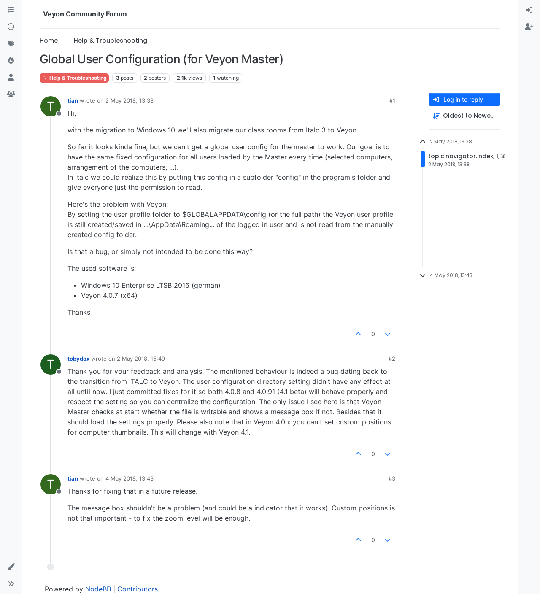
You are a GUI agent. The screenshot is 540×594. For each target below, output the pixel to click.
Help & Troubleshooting (74, 78)
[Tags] (11, 44)
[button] (11, 567)
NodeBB (98, 589)
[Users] (11, 77)
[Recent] (11, 27)
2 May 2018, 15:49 (141, 358)
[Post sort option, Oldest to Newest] (464, 115)
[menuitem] (529, 10)
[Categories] (11, 10)
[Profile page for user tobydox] (50, 364)
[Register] (529, 27)
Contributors (137, 589)
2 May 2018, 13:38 (129, 100)
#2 (392, 358)
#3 (392, 478)
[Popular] (11, 61)
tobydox (78, 358)
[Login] (529, 10)
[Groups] (11, 94)
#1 (392, 100)
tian (73, 100)
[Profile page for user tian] (50, 106)
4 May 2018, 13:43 (129, 478)
